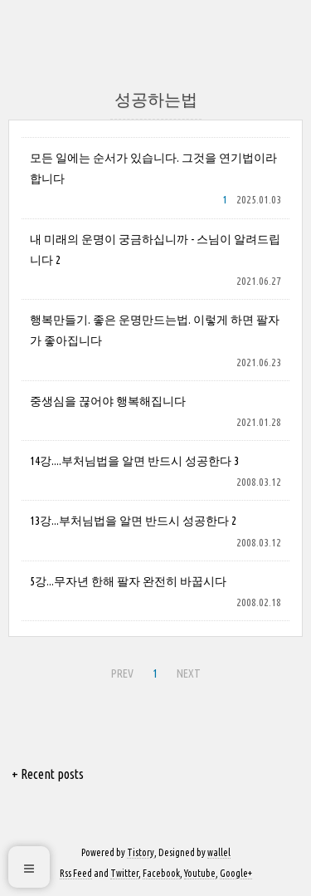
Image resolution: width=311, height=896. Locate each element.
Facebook (161, 873)
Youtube (200, 873)
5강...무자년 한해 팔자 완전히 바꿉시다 (128, 581)
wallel (219, 852)
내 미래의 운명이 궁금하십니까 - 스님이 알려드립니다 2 (155, 250)
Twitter (124, 873)
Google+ (236, 873)
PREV (120, 671)
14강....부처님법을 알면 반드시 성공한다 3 (134, 461)
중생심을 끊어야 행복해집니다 (108, 401)
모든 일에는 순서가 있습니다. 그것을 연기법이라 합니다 (153, 168)
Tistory (140, 852)
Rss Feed (76, 873)
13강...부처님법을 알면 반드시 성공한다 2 (133, 520)
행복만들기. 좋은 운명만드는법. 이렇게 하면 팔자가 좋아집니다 (154, 330)
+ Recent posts (48, 773)
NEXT (187, 671)
